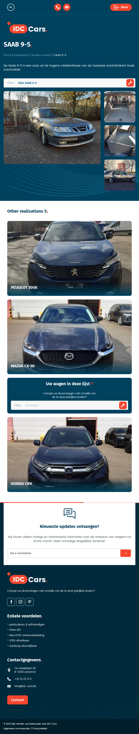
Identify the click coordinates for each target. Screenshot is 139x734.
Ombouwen (130, 83)
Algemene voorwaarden (17, 728)
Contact (17, 700)
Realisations (21, 55)
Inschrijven (125, 553)
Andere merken (41, 55)
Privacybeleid (40, 728)
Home (7, 55)
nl (10, 7)
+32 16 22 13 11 (23, 679)
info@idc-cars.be (25, 686)
